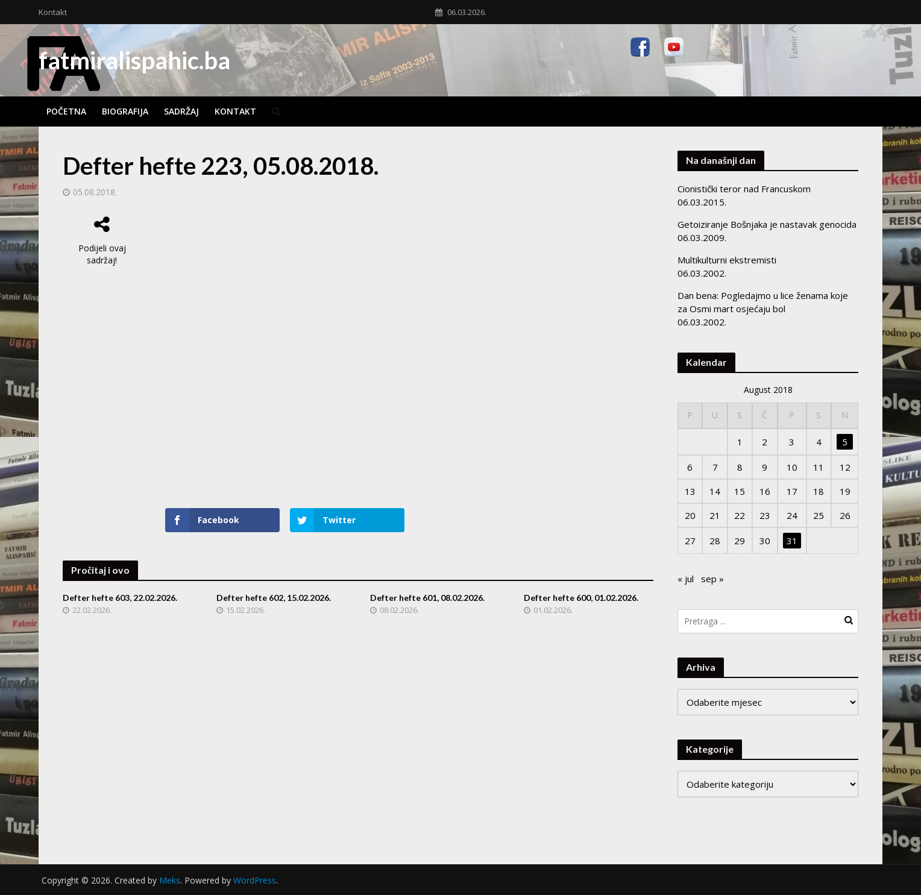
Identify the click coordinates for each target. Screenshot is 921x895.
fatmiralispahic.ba (134, 60)
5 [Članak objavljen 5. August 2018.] (844, 442)
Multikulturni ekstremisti (726, 260)
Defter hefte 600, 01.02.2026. (581, 597)
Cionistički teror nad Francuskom (744, 189)
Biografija (125, 111)
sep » (712, 579)
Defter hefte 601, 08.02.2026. (427, 597)
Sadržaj (181, 111)
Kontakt (53, 12)
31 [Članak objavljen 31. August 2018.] (792, 541)
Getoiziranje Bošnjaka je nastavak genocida (767, 224)
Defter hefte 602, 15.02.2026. (273, 597)
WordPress (254, 880)
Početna (66, 111)
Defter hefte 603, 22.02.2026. (120, 597)
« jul (685, 579)
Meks (169, 880)
